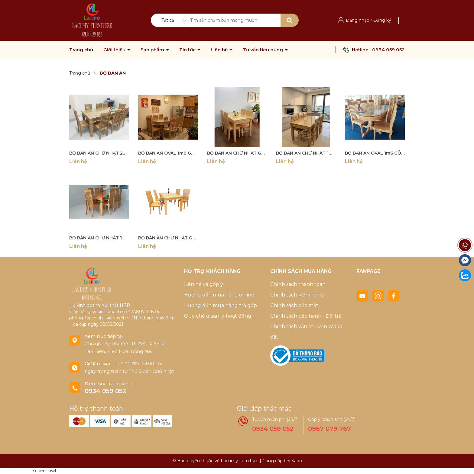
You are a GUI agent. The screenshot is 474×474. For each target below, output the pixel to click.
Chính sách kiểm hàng (297, 295)
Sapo (296, 460)
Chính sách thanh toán (298, 284)
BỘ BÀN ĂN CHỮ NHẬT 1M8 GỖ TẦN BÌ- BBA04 (99, 238)
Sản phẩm (153, 50)
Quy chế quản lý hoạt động (217, 316)
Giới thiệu (115, 50)
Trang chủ (81, 50)
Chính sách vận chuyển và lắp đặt (306, 332)
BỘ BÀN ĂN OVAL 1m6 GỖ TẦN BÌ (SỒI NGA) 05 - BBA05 (375, 153)
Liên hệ (220, 50)
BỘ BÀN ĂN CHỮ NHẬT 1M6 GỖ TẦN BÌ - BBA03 (306, 153)
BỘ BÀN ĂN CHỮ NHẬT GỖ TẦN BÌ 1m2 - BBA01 (168, 238)
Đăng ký (382, 20)
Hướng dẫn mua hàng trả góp (220, 305)
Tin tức (188, 50)
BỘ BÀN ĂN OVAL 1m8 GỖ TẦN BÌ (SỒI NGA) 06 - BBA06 (168, 153)
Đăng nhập (357, 20)
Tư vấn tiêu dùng (263, 50)
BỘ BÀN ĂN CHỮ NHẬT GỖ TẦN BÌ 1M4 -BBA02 (237, 153)
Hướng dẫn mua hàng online (219, 295)
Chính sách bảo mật (294, 305)
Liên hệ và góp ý (203, 284)
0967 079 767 (329, 428)
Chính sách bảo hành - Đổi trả (306, 316)
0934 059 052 (388, 50)
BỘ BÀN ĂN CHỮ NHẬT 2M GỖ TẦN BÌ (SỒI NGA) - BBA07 (99, 153)
